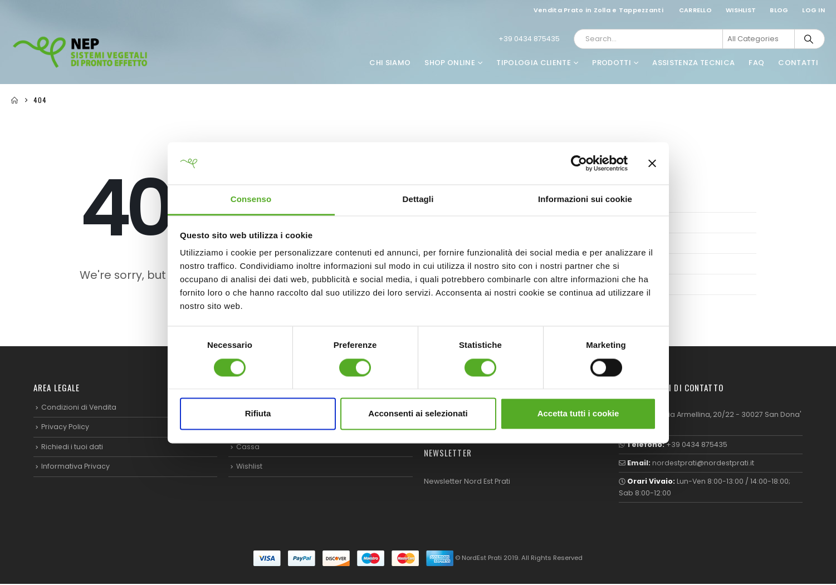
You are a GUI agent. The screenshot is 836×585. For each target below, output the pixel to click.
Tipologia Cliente (533, 62)
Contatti (798, 62)
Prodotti (611, 62)
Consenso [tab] (251, 199)
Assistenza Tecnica (693, 62)
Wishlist (741, 10)
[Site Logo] (80, 52)
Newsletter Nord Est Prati (467, 481)
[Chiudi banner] (652, 163)
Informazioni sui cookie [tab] (585, 199)
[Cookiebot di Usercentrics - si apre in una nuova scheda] (579, 163)
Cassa (248, 446)
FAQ (756, 62)
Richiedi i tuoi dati (72, 446)
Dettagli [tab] (418, 199)
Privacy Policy (65, 427)
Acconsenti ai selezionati (417, 414)
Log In (813, 10)
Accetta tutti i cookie (578, 414)
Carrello (695, 10)
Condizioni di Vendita (79, 407)
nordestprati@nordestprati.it (704, 463)
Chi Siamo (389, 62)
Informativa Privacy (75, 466)
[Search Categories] (758, 39)
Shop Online (449, 62)
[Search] (808, 39)
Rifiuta (258, 414)
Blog (779, 10)
